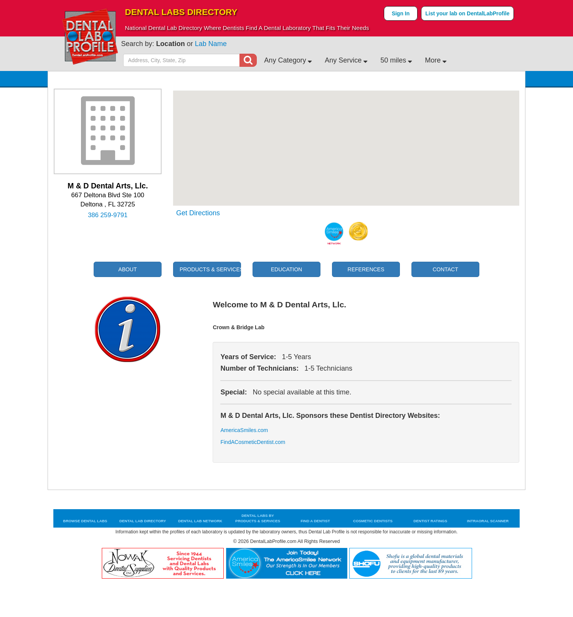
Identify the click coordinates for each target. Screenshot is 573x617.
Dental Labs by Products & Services (257, 518)
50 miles (396, 60)
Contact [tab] (445, 269)
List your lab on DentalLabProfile (467, 13)
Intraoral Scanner (488, 521)
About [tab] (127, 269)
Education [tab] (286, 269)
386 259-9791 (108, 215)
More (435, 60)
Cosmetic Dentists (373, 521)
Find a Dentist (315, 521)
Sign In (401, 13)
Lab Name (211, 44)
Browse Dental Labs (85, 521)
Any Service (346, 60)
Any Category (288, 60)
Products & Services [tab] (210, 269)
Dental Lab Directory (142, 521)
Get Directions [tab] (198, 213)
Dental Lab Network (200, 521)
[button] (346, 141)
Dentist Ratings (430, 521)
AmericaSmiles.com (244, 430)
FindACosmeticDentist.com (245, 442)
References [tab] (366, 269)
